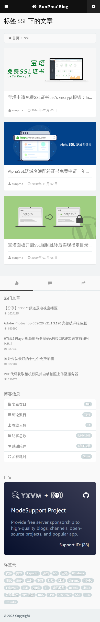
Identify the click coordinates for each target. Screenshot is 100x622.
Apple (36, 588)
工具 (30, 580)
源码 (46, 573)
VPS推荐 (28, 595)
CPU (51, 595)
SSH (25, 588)
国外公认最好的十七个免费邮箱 (29, 358)
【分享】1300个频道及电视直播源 (31, 308)
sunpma (18, 110)
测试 (9, 580)
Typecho (32, 573)
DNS (41, 595)
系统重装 (12, 595)
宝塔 (65, 573)
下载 (40, 580)
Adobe (88, 580)
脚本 (19, 573)
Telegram (12, 588)
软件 (9, 573)
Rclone (73, 588)
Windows (78, 573)
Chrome (74, 580)
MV (55, 573)
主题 (19, 580)
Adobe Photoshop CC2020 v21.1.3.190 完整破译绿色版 (45, 323)
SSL (77, 595)
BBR (87, 595)
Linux (86, 588)
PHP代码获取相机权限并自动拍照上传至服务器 (41, 374)
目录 (61, 580)
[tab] (16, 283)
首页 (13, 38)
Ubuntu (11, 602)
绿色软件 (58, 588)
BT (46, 588)
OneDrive (64, 595)
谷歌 (51, 580)
